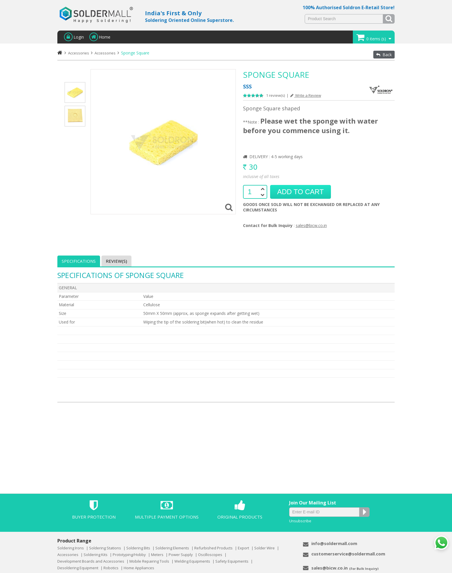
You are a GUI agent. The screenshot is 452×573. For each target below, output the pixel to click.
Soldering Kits (96, 554)
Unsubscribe (300, 520)
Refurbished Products (213, 548)
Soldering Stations (105, 548)
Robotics (110, 567)
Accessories (105, 53)
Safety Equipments (231, 561)
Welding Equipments (192, 561)
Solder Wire (264, 548)
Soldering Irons (70, 548)
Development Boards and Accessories (90, 561)
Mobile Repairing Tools (149, 561)
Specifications (79, 261)
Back (384, 54)
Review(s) (116, 261)
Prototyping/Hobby (129, 554)
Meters (157, 554)
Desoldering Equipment (77, 567)
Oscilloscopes (210, 554)
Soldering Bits (138, 548)
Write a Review (305, 95)
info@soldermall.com (334, 543)
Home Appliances (139, 567)
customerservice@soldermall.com (348, 554)
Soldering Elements (172, 548)
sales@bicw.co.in (311, 225)
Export (243, 548)
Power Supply (181, 554)
